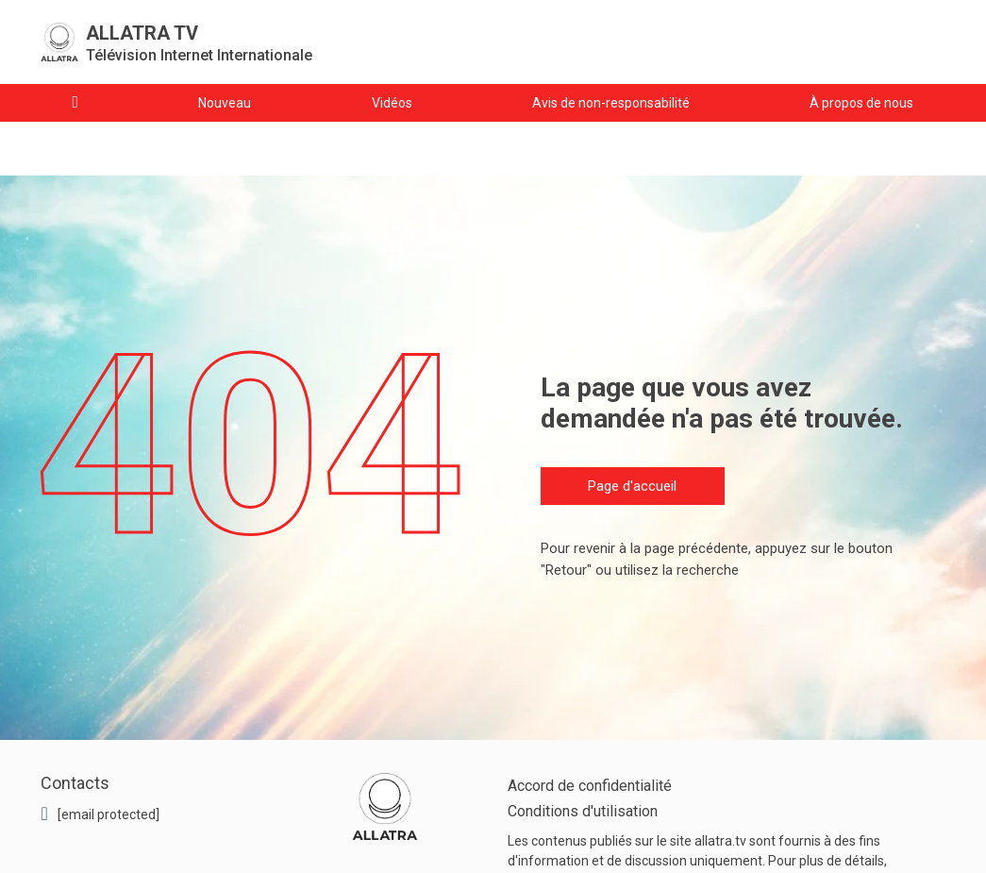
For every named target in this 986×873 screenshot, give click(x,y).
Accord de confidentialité (590, 786)
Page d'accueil (632, 486)
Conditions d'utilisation (583, 811)
